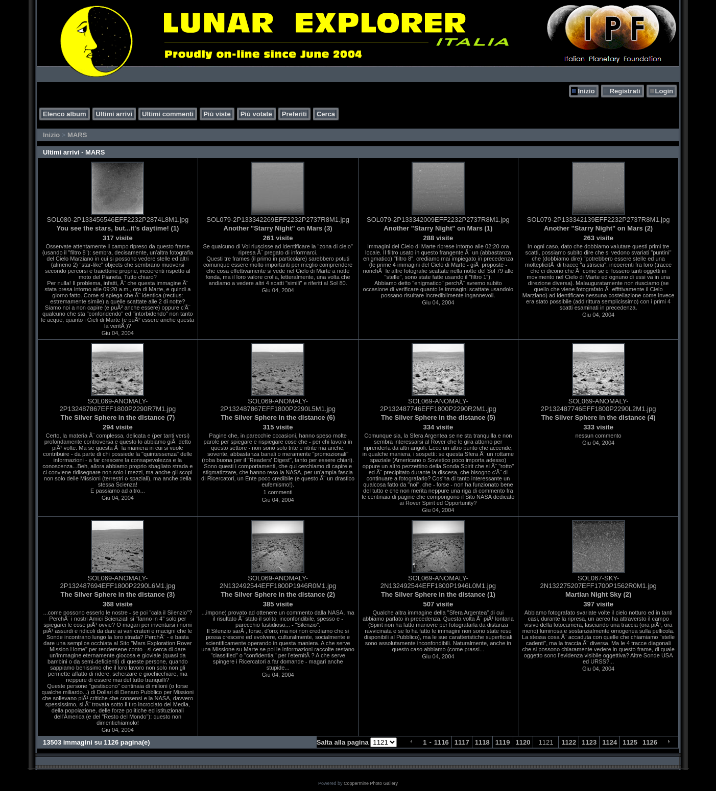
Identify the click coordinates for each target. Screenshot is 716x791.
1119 (502, 742)
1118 (482, 742)
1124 (609, 742)
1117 (462, 742)
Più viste (216, 114)
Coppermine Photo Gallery (371, 783)
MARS (77, 135)
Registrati (625, 91)
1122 (568, 742)
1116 (441, 742)
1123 (589, 742)
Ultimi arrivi (114, 114)
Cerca (326, 114)
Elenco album (64, 114)
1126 (649, 742)
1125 (630, 742)
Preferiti (294, 114)
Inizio (586, 91)
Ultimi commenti (168, 114)
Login (664, 91)
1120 (523, 742)
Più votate (256, 114)
